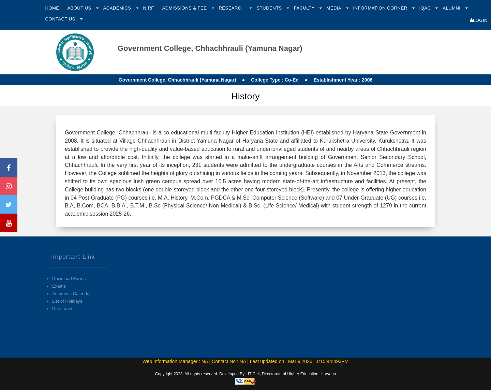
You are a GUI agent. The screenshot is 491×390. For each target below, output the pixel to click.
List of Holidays (67, 310)
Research (232, 8)
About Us (79, 8)
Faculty (305, 8)
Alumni (452, 8)
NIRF (148, 8)
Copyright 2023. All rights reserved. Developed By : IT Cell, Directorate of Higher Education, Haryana (245, 374)
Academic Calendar (71, 303)
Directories (62, 318)
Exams (59, 295)
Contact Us (60, 18)
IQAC (425, 8)
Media (335, 8)
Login (479, 20)
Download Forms (69, 287)
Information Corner (381, 8)
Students (270, 8)
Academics (118, 8)
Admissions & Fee (185, 8)
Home (52, 8)
